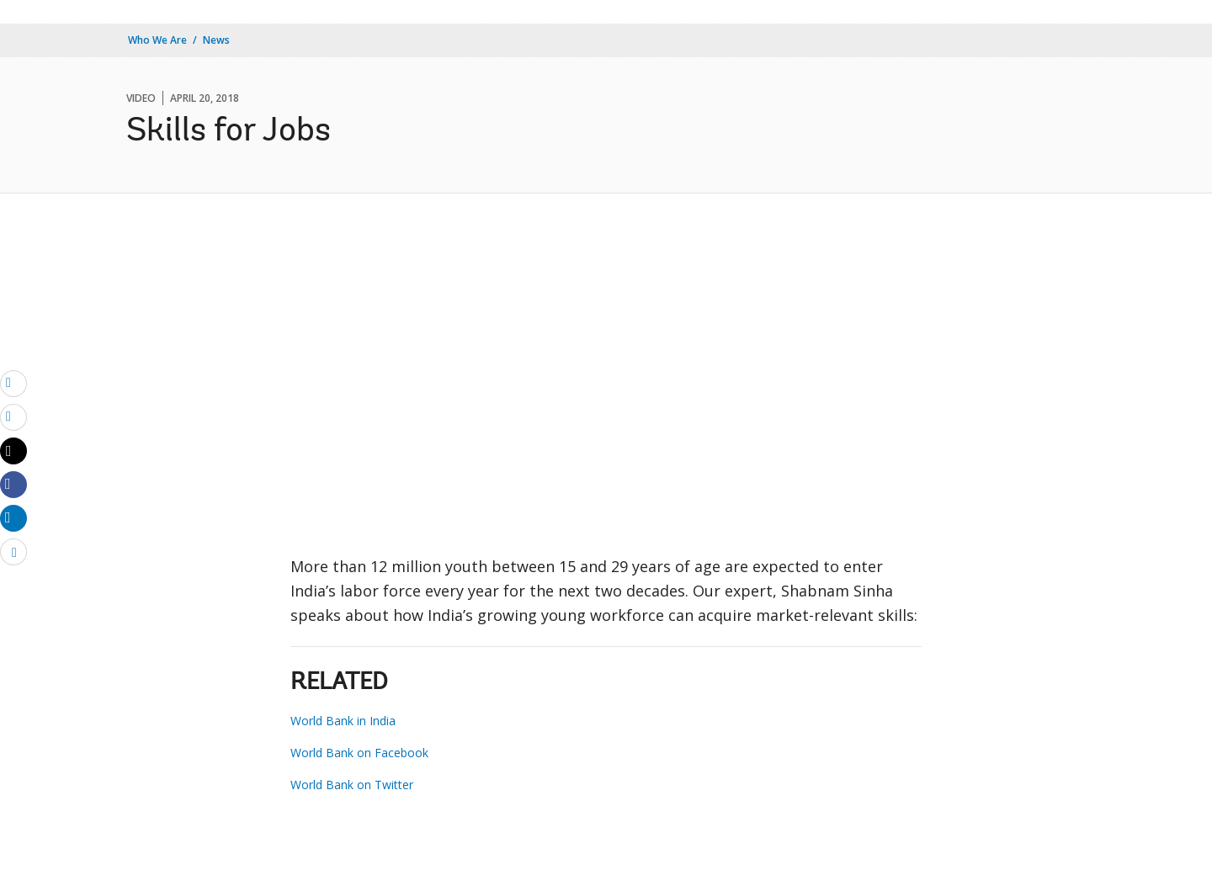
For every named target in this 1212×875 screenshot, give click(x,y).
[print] (13, 416)
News (216, 40)
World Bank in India (343, 721)
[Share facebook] (13, 483)
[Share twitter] (13, 451)
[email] (13, 383)
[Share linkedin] (13, 517)
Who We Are (157, 40)
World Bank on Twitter (351, 785)
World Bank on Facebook (359, 753)
